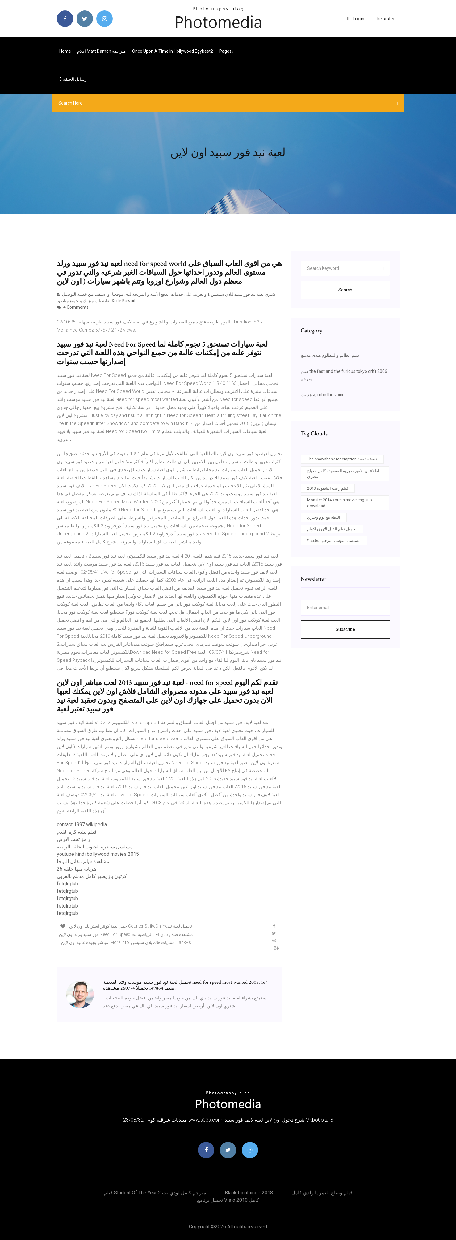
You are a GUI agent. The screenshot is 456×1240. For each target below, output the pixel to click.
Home (65, 51)
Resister (385, 19)
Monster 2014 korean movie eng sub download (339, 502)
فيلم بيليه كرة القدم (77, 832)
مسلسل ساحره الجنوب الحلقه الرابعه (95, 847)
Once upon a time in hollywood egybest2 (172, 51)
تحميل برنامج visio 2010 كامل (228, 1200)
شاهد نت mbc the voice (323, 394)
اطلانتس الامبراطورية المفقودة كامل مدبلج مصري (343, 473)
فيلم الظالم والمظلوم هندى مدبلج (330, 355)
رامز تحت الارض (73, 839)
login (355, 19)
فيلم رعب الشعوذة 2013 (327, 488)
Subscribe (345, 629)
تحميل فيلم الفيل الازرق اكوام (332, 529)
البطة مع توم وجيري (323, 517)
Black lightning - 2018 (249, 1193)
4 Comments (73, 307)
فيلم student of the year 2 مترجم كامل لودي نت (155, 1193)
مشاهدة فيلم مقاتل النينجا (83, 861)
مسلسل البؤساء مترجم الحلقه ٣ (334, 540)
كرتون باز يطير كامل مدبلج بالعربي (92, 876)
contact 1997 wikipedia (82, 824)
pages (226, 51)
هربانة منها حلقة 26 (76, 869)
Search (345, 289)
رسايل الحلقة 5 (73, 79)
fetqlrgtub (67, 884)
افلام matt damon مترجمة (101, 51)
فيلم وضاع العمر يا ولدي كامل (322, 1193)
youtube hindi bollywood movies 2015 (98, 854)
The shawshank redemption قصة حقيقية (342, 459)
